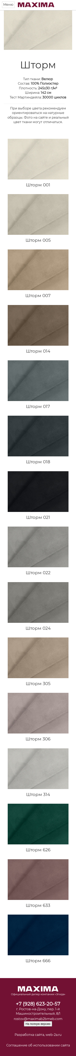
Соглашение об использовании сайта (38, 1045)
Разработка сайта (29, 1035)
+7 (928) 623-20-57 (38, 1004)
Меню (8, 5)
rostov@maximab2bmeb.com (38, 1019)
